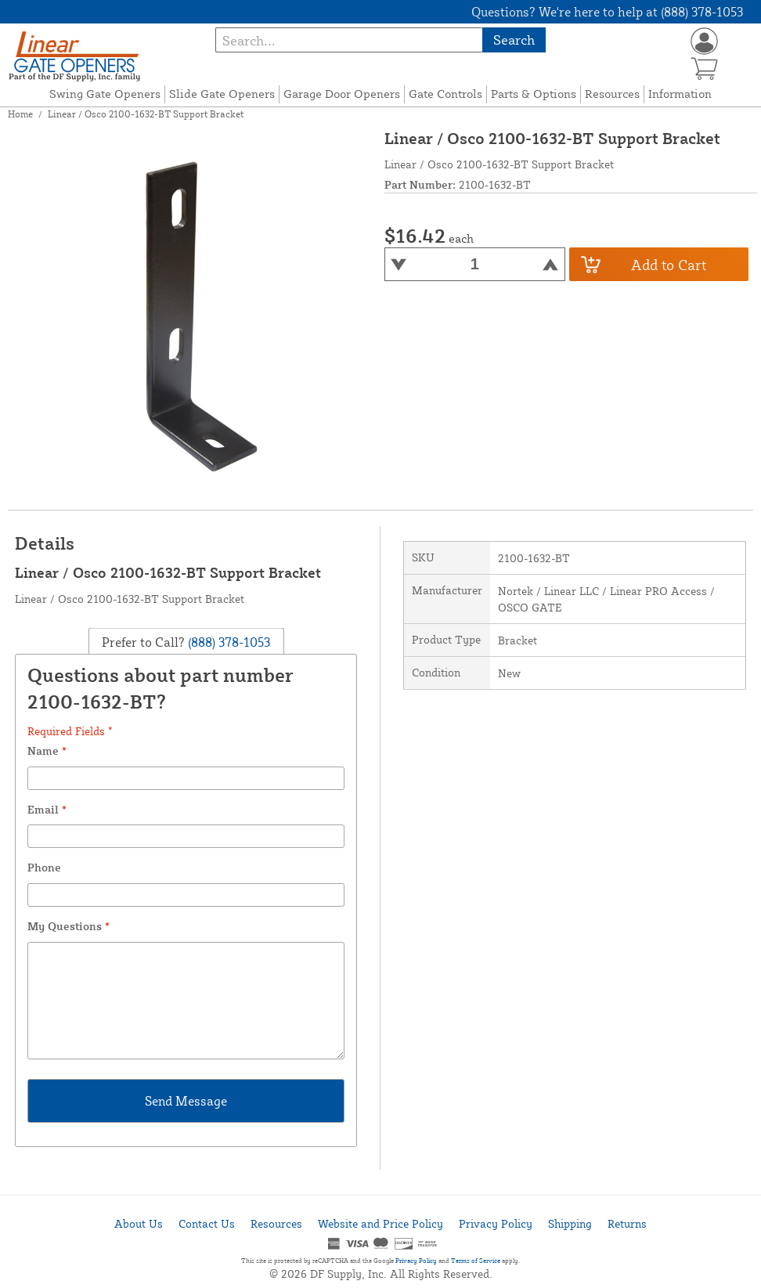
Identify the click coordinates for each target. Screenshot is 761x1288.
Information (680, 93)
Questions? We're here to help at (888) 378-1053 (607, 12)
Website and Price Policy (380, 1223)
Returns (627, 1223)
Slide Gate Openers (222, 93)
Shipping (570, 1223)
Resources (612, 93)
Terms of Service (475, 1261)
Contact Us (207, 1223)
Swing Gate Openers (104, 93)
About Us (138, 1223)
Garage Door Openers (341, 93)
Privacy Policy (495, 1223)
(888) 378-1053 (227, 641)
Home (20, 114)
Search (514, 39)
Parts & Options (533, 93)
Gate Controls (445, 93)
